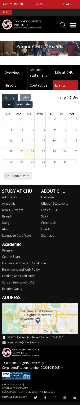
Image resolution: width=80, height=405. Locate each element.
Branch (7, 216)
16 (54, 140)
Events (60, 85)
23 (54, 151)
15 (43, 140)
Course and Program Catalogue (24, 263)
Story (6, 223)
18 (75, 140)
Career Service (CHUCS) (18, 282)
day (28, 104)
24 (64, 151)
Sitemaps (47, 235)
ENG (6, 12)
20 (21, 151)
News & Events (12, 210)
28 (11, 119)
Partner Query (12, 289)
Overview (12, 72)
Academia (8, 203)
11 (75, 129)
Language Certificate (16, 235)
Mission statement (38, 72)
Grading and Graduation (19, 276)
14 (32, 140)
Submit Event (18, 176)
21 (32, 151)
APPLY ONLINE (13, 4)
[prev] (6, 97)
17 (64, 140)
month (8, 104)
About (6, 229)
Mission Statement (54, 203)
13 (21, 140)
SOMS (40, 4)
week (19, 104)
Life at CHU (64, 72)
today (25, 97)
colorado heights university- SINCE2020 (28, 391)
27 (21, 162)
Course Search (12, 257)
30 (32, 119)
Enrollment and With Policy (21, 269)
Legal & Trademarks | (16, 388)
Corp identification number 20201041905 (32, 367)
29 (21, 119)
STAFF (66, 4)
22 (43, 151)
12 (11, 140)
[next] (14, 97)
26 (11, 162)
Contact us (38, 85)
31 (64, 162)
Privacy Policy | (13, 384)
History (10, 85)
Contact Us (48, 223)
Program (8, 250)
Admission (9, 197)
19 (11, 151)
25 (75, 151)
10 (64, 129)
